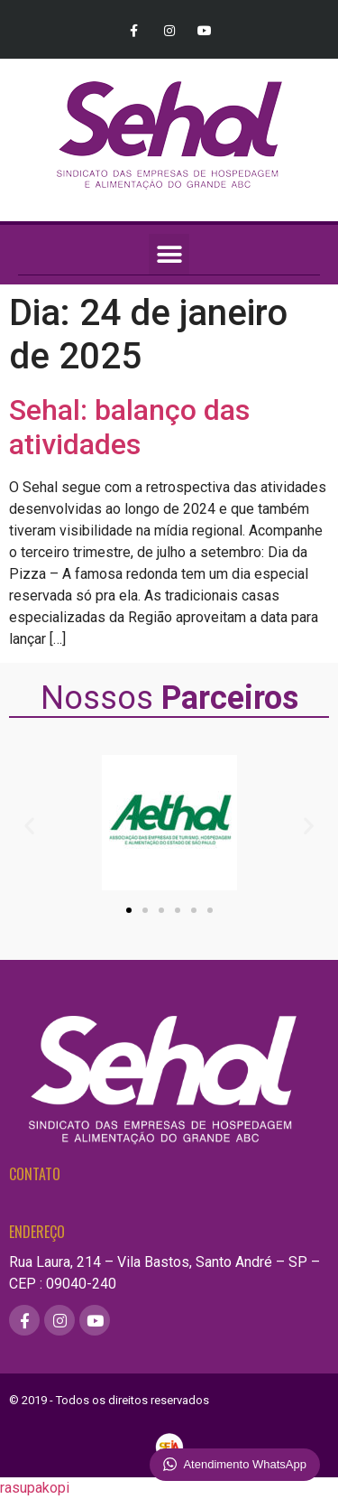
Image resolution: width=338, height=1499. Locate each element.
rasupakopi (34, 1487)
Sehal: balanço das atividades (129, 427)
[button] (169, 254)
